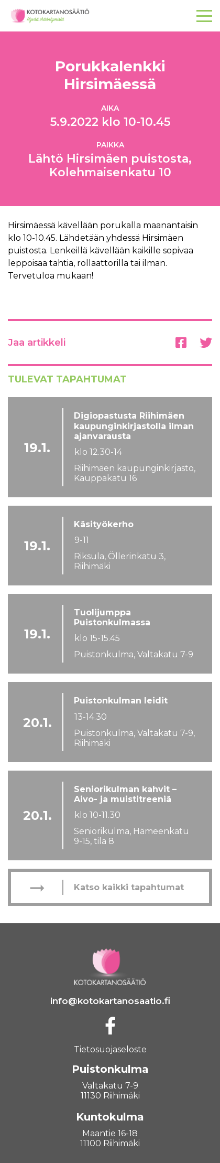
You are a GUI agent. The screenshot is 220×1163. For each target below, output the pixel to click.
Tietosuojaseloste (110, 1049)
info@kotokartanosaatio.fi (110, 1001)
